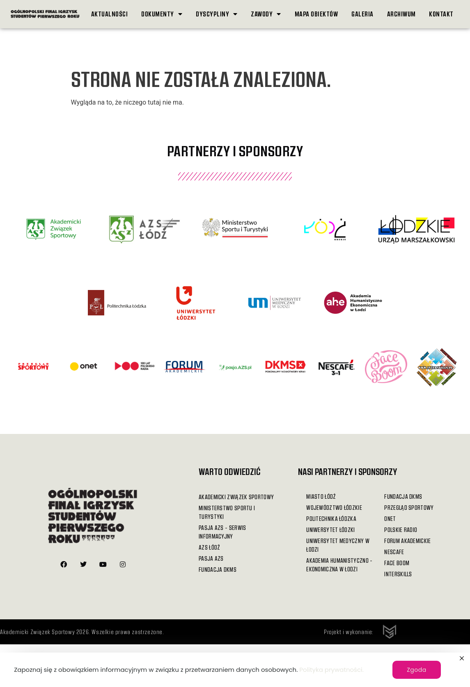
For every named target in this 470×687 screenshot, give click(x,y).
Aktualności (109, 14)
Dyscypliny (217, 14)
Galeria (362, 14)
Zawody (266, 14)
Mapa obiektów (316, 14)
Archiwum (401, 14)
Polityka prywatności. (331, 669)
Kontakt (441, 14)
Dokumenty (161, 14)
